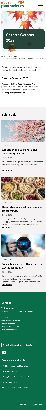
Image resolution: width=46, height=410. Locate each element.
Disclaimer (22, 405)
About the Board (11, 371)
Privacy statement (35, 405)
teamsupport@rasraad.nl (13, 92)
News (15, 56)
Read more (7, 170)
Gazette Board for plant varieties (17, 387)
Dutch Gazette (24, 84)
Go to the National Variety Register (18, 345)
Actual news (5, 56)
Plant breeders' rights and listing (17, 366)
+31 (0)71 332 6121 (8, 317)
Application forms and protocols (17, 377)
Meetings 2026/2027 (13, 382)
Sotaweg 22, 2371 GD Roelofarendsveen (17, 311)
